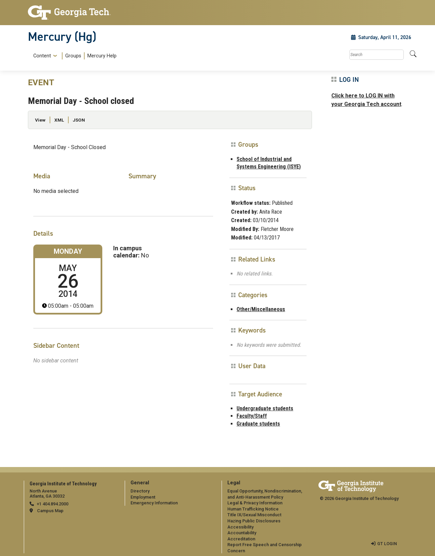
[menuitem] (73, 56)
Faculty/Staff (252, 416)
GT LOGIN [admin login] (387, 543)
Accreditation (241, 538)
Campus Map (50, 510)
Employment (142, 497)
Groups (73, 56)
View (40, 120)
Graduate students (258, 423)
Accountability (241, 532)
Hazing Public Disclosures (253, 520)
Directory (140, 491)
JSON (79, 120)
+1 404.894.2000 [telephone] (52, 503)
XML (59, 120)
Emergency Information (154, 502)
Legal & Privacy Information (254, 502)
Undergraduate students (265, 408)
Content (42, 56)
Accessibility (240, 527)
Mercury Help (102, 56)
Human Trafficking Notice (253, 509)
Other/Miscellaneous (261, 309)
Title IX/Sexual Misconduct (254, 514)
